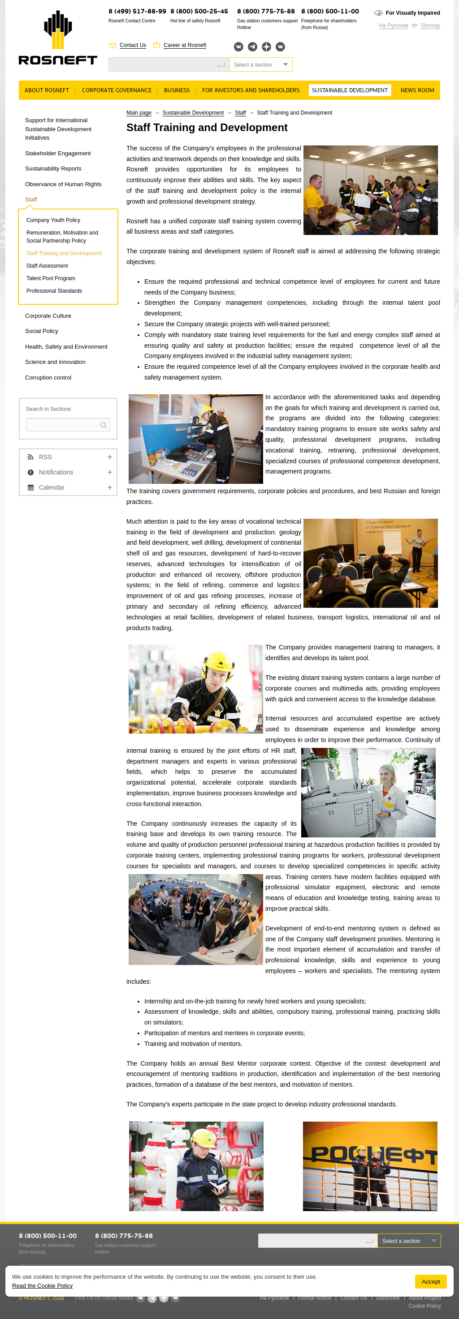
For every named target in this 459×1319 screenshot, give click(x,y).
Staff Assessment (47, 266)
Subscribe (388, 1298)
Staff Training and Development (64, 253)
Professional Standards (54, 291)
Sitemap (430, 25)
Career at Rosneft (185, 45)
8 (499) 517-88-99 (137, 12)
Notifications (56, 472)
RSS (45, 457)
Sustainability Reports (53, 168)
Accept (431, 1281)
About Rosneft (47, 91)
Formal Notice (315, 1298)
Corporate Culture (48, 315)
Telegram (252, 46)
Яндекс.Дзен (266, 46)
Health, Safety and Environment (66, 346)
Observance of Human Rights (63, 184)
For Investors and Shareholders (250, 91)
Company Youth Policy (53, 220)
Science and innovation (55, 362)
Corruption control (48, 377)
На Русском (393, 25)
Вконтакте (238, 46)
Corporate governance (117, 91)
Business (177, 91)
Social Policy (41, 331)
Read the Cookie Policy (42, 1285)
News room (417, 91)
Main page (139, 113)
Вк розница (280, 47)
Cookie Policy (424, 1306)
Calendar (52, 487)
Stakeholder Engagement (58, 153)
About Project (425, 1298)
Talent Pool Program (50, 278)
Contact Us (133, 45)
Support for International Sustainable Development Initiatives (58, 129)
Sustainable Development (350, 91)
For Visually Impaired (413, 13)
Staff (31, 199)
